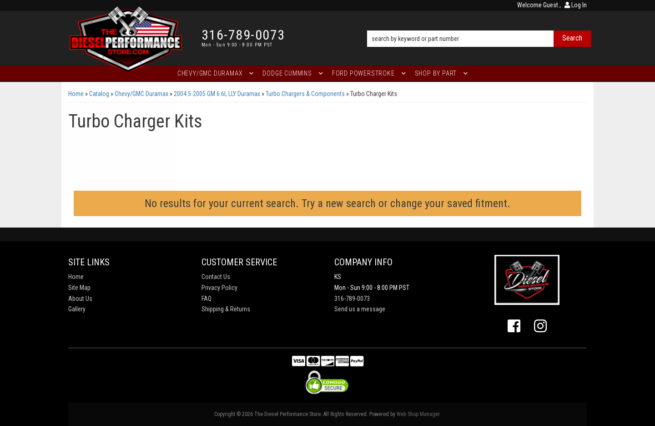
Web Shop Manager (418, 414)
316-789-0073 (352, 298)
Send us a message (359, 309)
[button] (479, 26)
